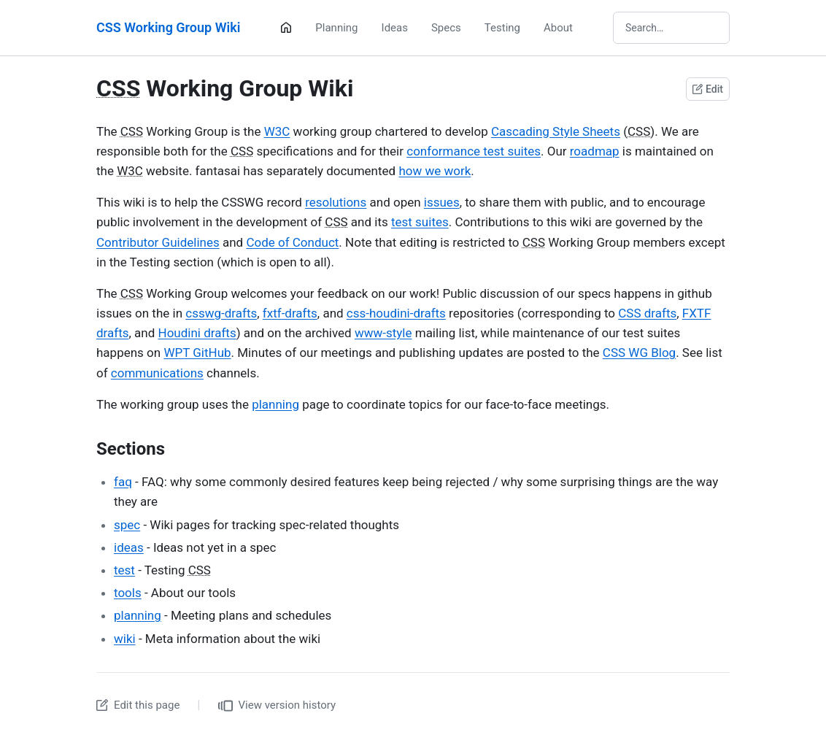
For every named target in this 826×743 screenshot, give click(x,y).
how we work (434, 170)
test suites (420, 222)
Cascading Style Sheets (555, 131)
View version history (277, 705)
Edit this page (138, 705)
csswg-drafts (221, 313)
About (558, 27)
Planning (336, 27)
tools (128, 592)
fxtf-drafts (290, 313)
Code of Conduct (292, 242)
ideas (129, 547)
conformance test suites (473, 151)
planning (275, 404)
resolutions (335, 202)
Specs (446, 27)
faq (123, 481)
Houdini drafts (197, 333)
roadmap (595, 151)
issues (442, 202)
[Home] (286, 28)
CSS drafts (647, 313)
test (124, 570)
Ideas (395, 27)
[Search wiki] (671, 28)
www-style (383, 333)
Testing (502, 27)
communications (157, 373)
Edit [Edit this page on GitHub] (707, 89)
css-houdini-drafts (396, 313)
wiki (125, 638)
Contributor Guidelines (158, 242)
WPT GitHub (197, 352)
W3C (277, 131)
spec (127, 524)
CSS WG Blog (639, 352)
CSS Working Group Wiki (168, 27)
